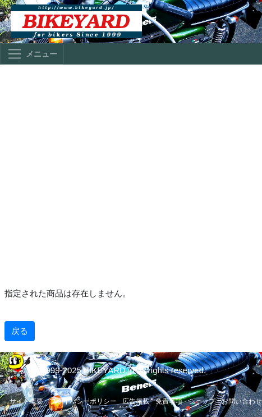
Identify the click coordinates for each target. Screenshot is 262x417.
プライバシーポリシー (83, 401)
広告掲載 (135, 401)
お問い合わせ (242, 401)
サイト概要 (26, 401)
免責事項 (168, 401)
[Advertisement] (131, 175)
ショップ (202, 401)
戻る (19, 331)
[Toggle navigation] (32, 54)
